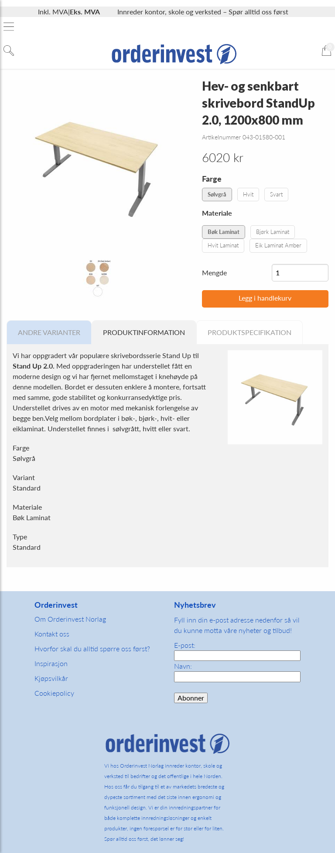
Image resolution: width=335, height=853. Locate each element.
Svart (276, 194)
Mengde (214, 272)
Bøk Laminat (223, 231)
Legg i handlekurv (265, 298)
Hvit (248, 194)
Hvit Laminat (223, 245)
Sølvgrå (217, 194)
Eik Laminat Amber (278, 245)
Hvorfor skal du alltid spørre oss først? (92, 648)
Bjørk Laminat (272, 231)
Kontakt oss (51, 634)
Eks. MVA (85, 11)
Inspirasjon (51, 663)
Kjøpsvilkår (51, 678)
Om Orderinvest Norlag (70, 619)
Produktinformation (144, 332)
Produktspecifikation (249, 332)
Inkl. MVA (53, 11)
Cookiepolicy (54, 693)
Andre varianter (49, 332)
